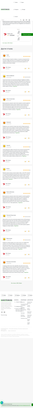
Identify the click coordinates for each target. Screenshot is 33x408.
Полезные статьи (24, 318)
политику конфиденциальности (24, 405)
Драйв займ (10, 33)
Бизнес (16, 16)
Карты (22, 2)
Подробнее (15, 86)
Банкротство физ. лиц (29, 303)
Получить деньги (27, 34)
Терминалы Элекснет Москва (29, 316)
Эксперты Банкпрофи (23, 316)
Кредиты (16, 9)
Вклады (23, 9)
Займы (16, 2)
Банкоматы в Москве (29, 312)
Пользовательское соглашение (24, 305)
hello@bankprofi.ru (18, 306)
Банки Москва (28, 309)
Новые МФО (28, 323)
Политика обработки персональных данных (23, 309)
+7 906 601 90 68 (18, 302)
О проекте (23, 302)
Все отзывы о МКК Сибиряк (8, 42)
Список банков (28, 306)
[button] (1, 402)
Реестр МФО (28, 320)
